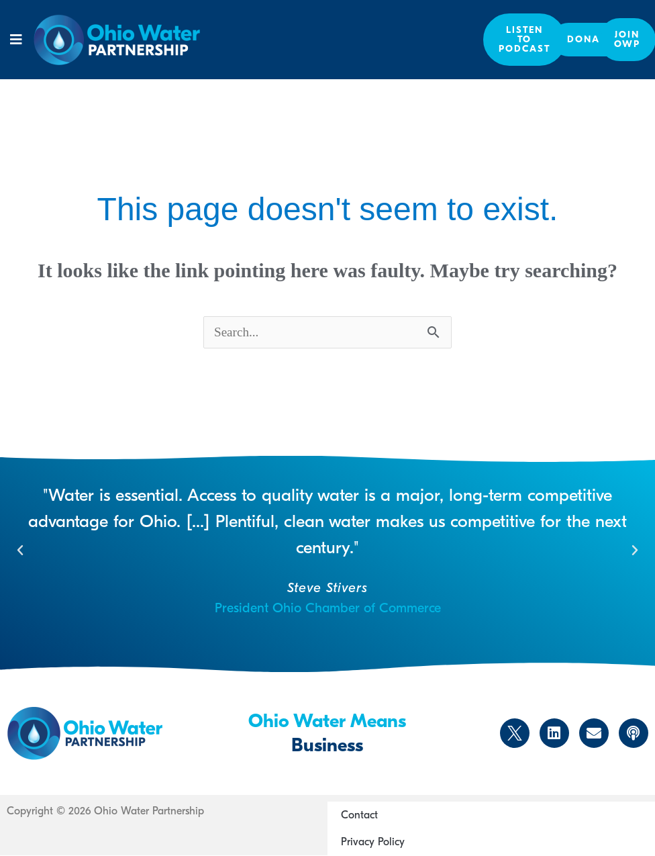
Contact (359, 816)
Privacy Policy (373, 843)
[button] (16, 39)
